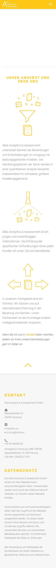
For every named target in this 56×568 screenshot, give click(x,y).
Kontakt (30, 334)
